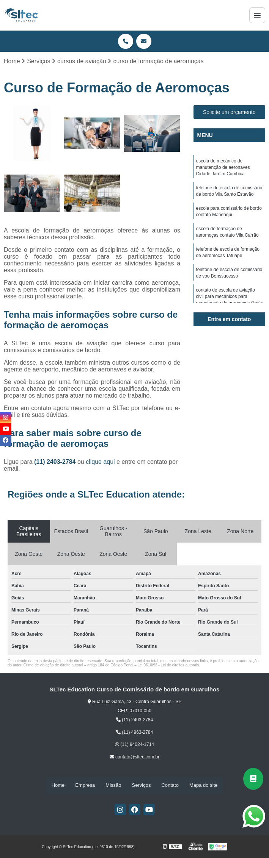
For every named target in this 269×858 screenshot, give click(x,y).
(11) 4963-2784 (134, 732)
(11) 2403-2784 (55, 462)
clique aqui (100, 462)
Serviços (141, 785)
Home (58, 785)
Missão (113, 785)
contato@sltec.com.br (135, 757)
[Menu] (257, 15)
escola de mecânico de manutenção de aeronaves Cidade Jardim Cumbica (223, 168)
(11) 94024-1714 (134, 744)
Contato (170, 785)
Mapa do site (203, 785)
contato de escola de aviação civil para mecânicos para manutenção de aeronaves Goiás (229, 302)
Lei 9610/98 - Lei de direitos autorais (168, 665)
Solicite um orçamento (229, 112)
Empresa (85, 785)
